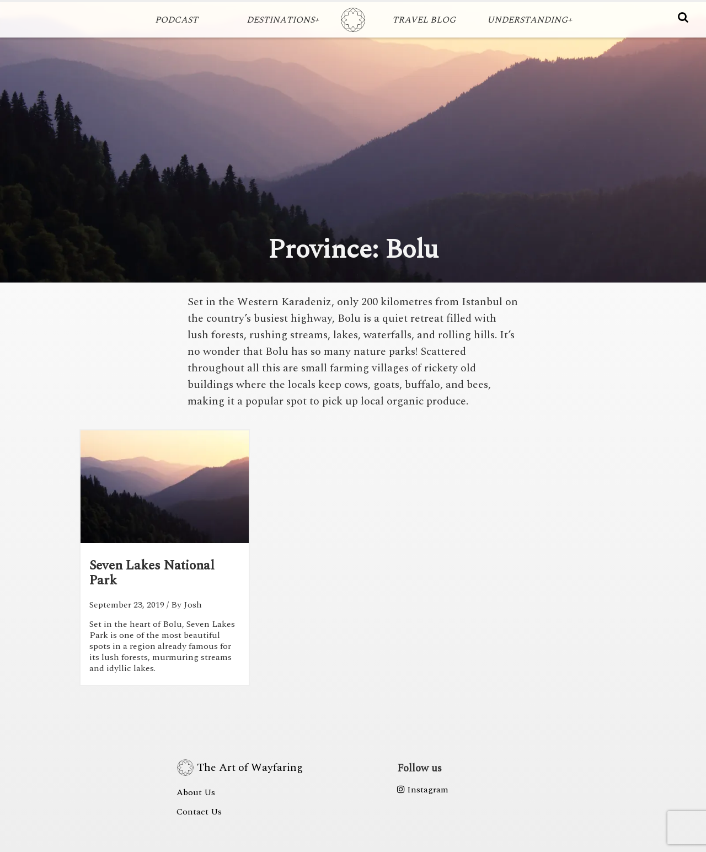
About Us (195, 792)
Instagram (422, 789)
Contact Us (199, 812)
